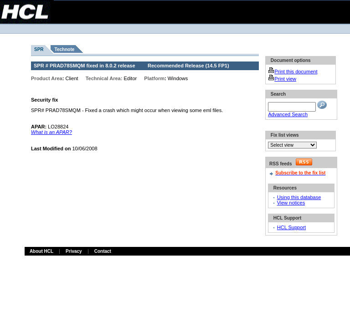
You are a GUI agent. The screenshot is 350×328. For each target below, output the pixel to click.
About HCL (41, 251)
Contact (102, 251)
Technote (65, 49)
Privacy (74, 251)
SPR (39, 49)
